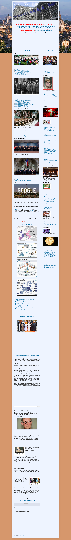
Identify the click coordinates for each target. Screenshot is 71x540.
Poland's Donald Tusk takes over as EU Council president (22, 305)
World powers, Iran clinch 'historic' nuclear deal (50, 193)
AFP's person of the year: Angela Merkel (49, 94)
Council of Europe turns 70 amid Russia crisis (21, 105)
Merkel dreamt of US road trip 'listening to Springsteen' (22, 71)
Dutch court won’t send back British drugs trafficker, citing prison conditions (25, 104)
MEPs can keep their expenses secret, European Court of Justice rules (24, 299)
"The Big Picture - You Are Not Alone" (44, 27)
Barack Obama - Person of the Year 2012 (49, 103)
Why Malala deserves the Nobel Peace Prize (49, 254)
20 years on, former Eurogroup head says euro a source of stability (24, 130)
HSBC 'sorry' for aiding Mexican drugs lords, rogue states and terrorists (49, 162)
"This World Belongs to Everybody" (27, 27)
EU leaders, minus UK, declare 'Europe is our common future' (23, 301)
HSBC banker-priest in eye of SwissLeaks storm (50, 150)
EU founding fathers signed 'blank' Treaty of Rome (21, 136)
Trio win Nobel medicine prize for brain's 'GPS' (50, 255)
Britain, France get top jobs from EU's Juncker (21, 309)
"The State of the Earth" (24, 29)
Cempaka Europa (22, 4)
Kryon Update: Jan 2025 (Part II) (46, 30)
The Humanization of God (18, 209)
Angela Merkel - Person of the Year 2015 (49, 100)
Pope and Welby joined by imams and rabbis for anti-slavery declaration (27, 318)
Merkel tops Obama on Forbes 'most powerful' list (50, 96)
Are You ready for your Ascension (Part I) (27, 30)
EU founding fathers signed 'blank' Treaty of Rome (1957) (22, 303)
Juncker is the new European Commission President (22, 310)
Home (27, 534)
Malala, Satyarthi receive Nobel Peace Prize (49, 252)
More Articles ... (46, 126)
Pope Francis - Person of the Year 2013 (49, 102)
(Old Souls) (37, 30)
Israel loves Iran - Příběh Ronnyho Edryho (49, 197)
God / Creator (29, 356)
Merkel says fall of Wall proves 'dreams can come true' (22, 74)
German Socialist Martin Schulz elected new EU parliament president (24, 311)
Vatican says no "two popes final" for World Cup (27, 500)
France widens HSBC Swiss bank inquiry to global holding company (49, 143)
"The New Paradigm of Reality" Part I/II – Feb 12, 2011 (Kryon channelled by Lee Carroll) (27, 216)
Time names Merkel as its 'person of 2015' (49, 95)
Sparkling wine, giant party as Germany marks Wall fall (22, 70)
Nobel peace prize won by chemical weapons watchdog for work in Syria (49, 258)
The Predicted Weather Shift (36, 29)
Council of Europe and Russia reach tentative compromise (22, 103)
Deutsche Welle (16, 416)
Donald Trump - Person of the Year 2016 (49, 99)
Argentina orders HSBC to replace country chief (50, 140)
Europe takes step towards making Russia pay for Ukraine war (23, 100)
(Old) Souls (35, 361)
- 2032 (47, 29)
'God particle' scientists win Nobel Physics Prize (50, 259)
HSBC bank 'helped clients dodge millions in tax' (50, 156)
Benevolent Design (36, 209)
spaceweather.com (42, 32)
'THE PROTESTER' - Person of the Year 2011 (50, 104)
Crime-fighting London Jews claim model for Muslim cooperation (27, 315)
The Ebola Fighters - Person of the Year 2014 (50, 101)
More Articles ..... (17, 179)
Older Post (38, 534)
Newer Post (16, 534)
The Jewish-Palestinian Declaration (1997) (49, 198)
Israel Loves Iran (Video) (47, 208)
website (37, 32)
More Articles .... (17, 99)
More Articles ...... (17, 69)
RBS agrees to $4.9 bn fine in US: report (49, 129)
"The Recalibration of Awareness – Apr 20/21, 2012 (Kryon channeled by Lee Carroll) (27, 355)
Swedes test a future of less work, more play (27, 224)
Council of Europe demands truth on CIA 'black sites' (22, 106)
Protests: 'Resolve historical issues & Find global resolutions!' (35, 26)
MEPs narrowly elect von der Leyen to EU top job (21, 298)
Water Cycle (31, 210)
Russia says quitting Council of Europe (20, 101)
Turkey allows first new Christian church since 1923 (27, 316)
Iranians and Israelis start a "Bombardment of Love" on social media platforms (49, 207)
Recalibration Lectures (24, 356)
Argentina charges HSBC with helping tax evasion (50, 157)
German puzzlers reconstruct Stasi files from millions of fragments (23, 72)
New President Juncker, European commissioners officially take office (24, 307)
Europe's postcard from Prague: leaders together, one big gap (23, 180)
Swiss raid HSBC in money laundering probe (49, 149)
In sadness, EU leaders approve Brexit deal (20, 131)
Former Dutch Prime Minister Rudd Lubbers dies (21, 133)
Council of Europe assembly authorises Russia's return (22, 102)
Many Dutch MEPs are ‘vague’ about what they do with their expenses (24, 300)
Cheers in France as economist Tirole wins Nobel (50, 253)
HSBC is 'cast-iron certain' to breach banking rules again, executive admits (49, 145)
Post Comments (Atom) (21, 535)
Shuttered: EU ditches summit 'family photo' (20, 304)
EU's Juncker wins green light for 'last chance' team (21, 308)
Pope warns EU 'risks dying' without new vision (21, 302)
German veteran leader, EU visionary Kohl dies (21, 135)
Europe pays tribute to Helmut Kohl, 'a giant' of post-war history (23, 134)
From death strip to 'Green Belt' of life (20, 73)
